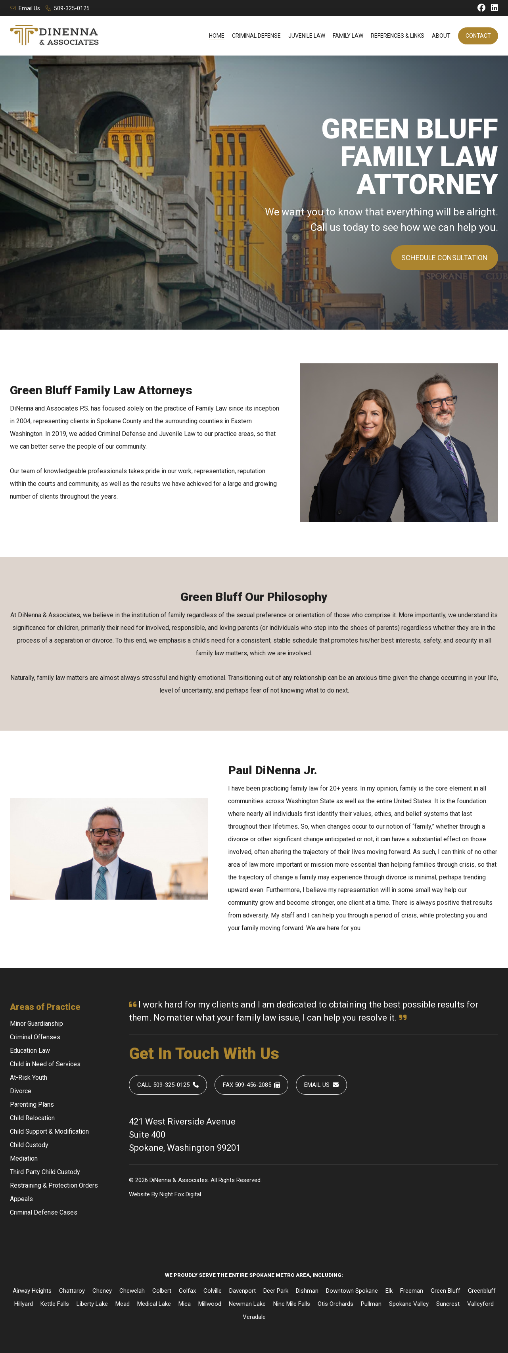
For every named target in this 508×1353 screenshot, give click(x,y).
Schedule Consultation (444, 257)
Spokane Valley (409, 1303)
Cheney (102, 1290)
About (441, 36)
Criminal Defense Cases (43, 1212)
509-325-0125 (68, 8)
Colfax (187, 1290)
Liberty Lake (92, 1303)
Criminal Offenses (35, 1037)
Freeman (411, 1290)
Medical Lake (154, 1303)
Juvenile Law (306, 36)
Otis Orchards (335, 1303)
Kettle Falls (54, 1303)
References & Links (397, 36)
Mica (184, 1303)
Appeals (21, 1199)
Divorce (20, 1091)
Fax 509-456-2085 (251, 1084)
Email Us (25, 8)
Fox (179, 1194)
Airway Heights (32, 1290)
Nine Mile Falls (291, 1303)
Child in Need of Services (45, 1064)
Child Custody (29, 1145)
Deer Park (275, 1290)
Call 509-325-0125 (168, 1084)
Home (216, 36)
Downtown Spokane (352, 1290)
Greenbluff (482, 1290)
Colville (212, 1290)
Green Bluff (445, 1290)
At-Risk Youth (28, 1077)
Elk (389, 1290)
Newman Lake (247, 1303)
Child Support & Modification (49, 1131)
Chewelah (132, 1290)
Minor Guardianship (36, 1023)
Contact (478, 36)
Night (166, 1194)
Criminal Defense (256, 36)
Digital (193, 1194)
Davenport (242, 1290)
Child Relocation (32, 1118)
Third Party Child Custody (45, 1172)
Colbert (161, 1290)
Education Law (30, 1050)
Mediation (24, 1158)
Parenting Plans (32, 1104)
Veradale (254, 1316)
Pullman (371, 1303)
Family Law (348, 36)
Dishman (307, 1290)
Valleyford (480, 1303)
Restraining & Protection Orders (54, 1185)
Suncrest (448, 1303)
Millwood (209, 1303)
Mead (122, 1303)
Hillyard (23, 1303)
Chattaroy (72, 1290)
